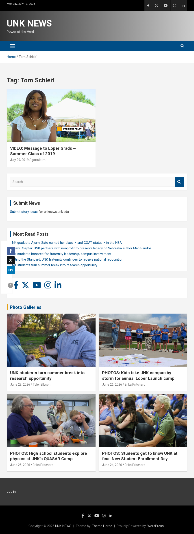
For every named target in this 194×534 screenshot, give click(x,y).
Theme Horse (102, 526)
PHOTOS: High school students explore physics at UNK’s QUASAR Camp (48, 456)
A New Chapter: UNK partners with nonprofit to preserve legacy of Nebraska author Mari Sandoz (81, 248)
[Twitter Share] (11, 260)
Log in (11, 492)
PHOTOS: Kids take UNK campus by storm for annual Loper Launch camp (138, 375)
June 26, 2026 (112, 384)
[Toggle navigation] (13, 46)
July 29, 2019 (19, 160)
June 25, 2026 (20, 465)
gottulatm (38, 160)
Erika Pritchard (135, 384)
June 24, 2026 (112, 465)
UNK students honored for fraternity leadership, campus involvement (60, 254)
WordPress (155, 526)
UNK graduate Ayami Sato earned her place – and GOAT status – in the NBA (66, 243)
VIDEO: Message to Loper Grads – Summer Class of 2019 (43, 151)
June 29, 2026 (20, 384)
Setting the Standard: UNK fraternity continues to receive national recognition (66, 259)
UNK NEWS (29, 23)
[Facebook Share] (11, 251)
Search (179, 182)
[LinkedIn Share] (11, 270)
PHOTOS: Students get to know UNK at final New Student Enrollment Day (139, 456)
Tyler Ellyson (41, 384)
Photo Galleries (25, 307)
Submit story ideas (24, 212)
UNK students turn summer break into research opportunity (53, 265)
